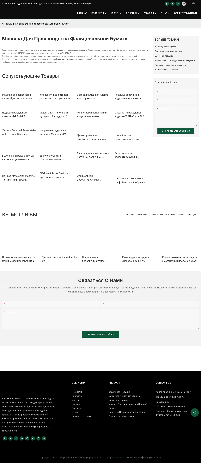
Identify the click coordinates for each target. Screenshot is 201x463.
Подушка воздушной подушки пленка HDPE (127, 96)
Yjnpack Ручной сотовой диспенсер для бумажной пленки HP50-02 (55, 96)
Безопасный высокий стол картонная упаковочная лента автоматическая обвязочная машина (18, 157)
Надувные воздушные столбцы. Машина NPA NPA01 (53, 132)
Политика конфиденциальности (144, 457)
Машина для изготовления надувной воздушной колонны (93, 155)
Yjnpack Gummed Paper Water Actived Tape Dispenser (19, 132)
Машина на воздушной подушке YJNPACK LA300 (129, 114)
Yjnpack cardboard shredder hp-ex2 (60, 259)
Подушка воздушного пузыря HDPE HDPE (14, 114)
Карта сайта (118, 457)
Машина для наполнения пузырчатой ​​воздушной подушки (54, 114)
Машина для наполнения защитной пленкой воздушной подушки (92, 114)
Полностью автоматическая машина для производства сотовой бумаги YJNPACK (19, 259)
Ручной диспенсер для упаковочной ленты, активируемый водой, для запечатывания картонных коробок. (138, 259)
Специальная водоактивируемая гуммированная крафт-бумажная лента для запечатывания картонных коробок (93, 178)
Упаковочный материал (137, 214)
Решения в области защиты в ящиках (168, 214)
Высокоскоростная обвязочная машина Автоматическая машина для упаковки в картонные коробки (55, 157)
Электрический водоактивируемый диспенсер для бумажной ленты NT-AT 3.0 (129, 155)
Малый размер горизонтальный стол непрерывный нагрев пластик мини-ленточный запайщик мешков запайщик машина (129, 137)
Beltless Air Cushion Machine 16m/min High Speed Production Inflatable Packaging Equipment (18, 178)
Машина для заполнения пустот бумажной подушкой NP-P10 (18, 96)
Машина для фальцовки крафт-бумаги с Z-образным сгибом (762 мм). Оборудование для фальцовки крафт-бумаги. (130, 180)
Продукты (193, 214)
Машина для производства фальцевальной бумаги (42, 23)
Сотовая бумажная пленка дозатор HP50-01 (92, 96)
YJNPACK (7, 23)
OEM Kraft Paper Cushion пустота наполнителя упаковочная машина (54, 175)
